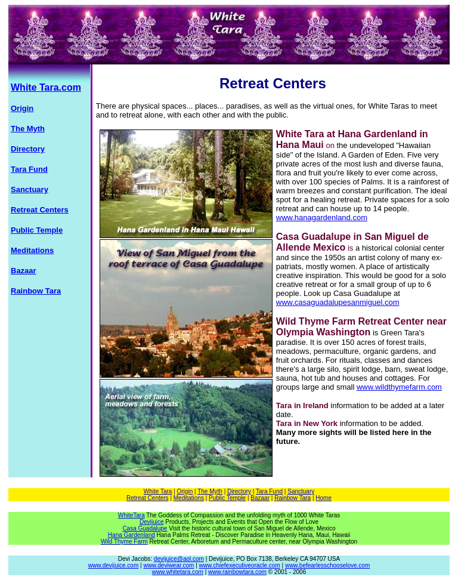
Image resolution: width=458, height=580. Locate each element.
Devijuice (152, 522)
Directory (239, 491)
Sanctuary (300, 491)
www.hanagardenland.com (321, 217)
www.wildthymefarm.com (399, 386)
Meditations (189, 498)
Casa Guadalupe (144, 528)
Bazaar (260, 498)
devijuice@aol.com (179, 559)
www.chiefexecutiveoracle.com (239, 565)
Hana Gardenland (131, 535)
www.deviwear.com (168, 565)
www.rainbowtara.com (237, 572)
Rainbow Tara (292, 498)
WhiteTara (131, 515)
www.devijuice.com (113, 565)
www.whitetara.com (177, 572)
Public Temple (227, 498)
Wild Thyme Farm (124, 541)
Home (323, 498)
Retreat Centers (147, 498)
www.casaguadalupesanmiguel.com (338, 302)
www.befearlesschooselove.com (327, 565)
